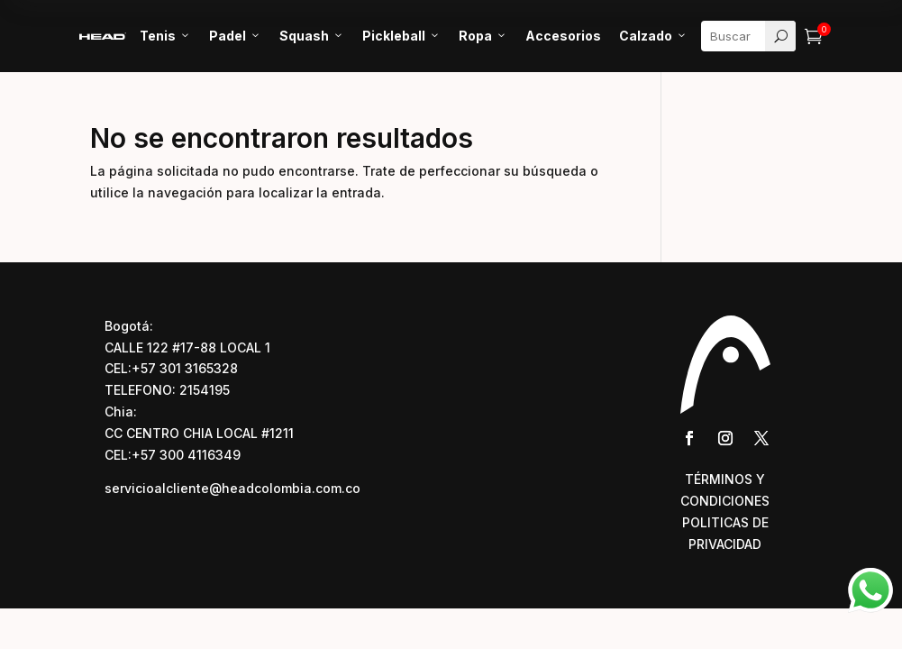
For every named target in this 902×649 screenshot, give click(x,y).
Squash (311, 35)
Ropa (483, 35)
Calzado (653, 35)
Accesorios (563, 35)
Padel (235, 35)
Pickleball (401, 35)
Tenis (165, 35)
